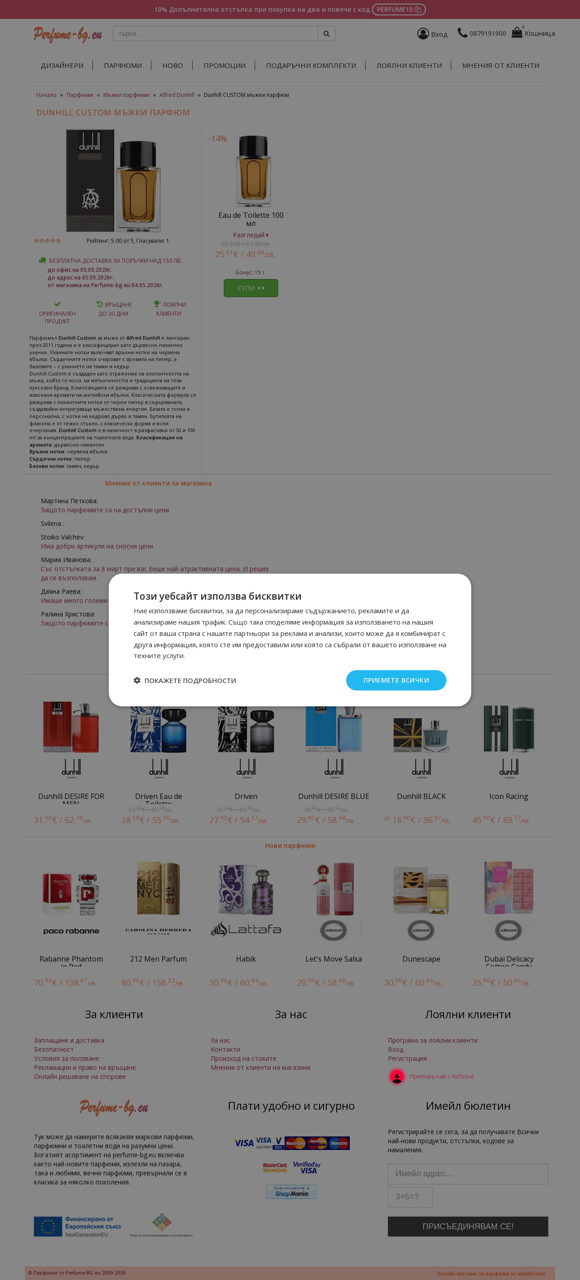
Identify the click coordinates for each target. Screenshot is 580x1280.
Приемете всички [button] (396, 680)
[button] (185, 680)
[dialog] (290, 640)
